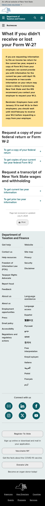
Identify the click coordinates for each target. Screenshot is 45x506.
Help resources (9, 257)
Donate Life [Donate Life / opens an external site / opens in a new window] (22, 465)
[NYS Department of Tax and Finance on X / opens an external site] (22, 415)
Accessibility (8, 329)
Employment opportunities (8, 310)
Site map (28, 252)
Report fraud (8, 284)
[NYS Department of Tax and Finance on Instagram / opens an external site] (8, 415)
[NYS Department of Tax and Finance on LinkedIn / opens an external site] (22, 406)
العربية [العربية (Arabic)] (27, 368)
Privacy (27, 257)
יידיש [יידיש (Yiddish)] (26, 332)
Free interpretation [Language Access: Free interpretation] (30, 350)
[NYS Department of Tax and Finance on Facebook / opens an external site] (36, 406)
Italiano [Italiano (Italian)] (28, 362)
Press (4, 318)
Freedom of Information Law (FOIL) (10, 266)
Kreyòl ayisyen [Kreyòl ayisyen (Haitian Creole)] (31, 357)
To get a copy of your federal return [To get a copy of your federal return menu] (20, 151)
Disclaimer (29, 268)
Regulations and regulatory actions (9, 337)
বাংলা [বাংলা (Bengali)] (26, 337)
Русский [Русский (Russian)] (28, 326)
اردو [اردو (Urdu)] (26, 385)
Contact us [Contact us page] (7, 252)
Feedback (6, 289)
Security (28, 263)
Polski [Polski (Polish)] (27, 374)
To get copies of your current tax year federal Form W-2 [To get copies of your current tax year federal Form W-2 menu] (20, 161)
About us (6, 303)
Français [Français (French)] (28, 379)
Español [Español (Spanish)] (28, 315)
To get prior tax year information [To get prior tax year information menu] (15, 201)
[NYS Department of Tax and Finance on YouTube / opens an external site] (36, 415)
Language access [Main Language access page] (29, 308)
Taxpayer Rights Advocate (9, 276)
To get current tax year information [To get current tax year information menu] (16, 191)
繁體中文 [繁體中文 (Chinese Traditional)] (28, 320)
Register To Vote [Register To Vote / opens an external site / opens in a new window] (22, 434)
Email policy (7, 323)
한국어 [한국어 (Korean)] (27, 343)
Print (23, 222)
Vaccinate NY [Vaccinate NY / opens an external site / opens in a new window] (22, 451)
